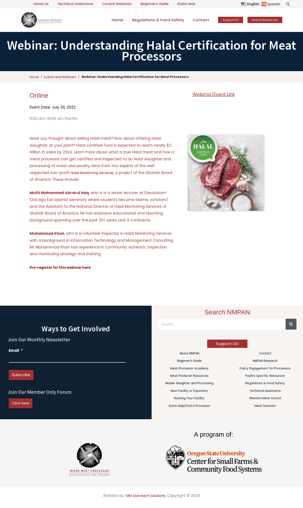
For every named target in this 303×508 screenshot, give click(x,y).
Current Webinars (112, 4)
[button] (288, 4)
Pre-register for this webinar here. (63, 267)
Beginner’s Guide (148, 4)
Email (16, 350)
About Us (40, 4)
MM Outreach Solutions (145, 495)
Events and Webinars (60, 77)
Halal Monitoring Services (94, 172)
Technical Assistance (72, 4)
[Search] (291, 324)
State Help (178, 4)
